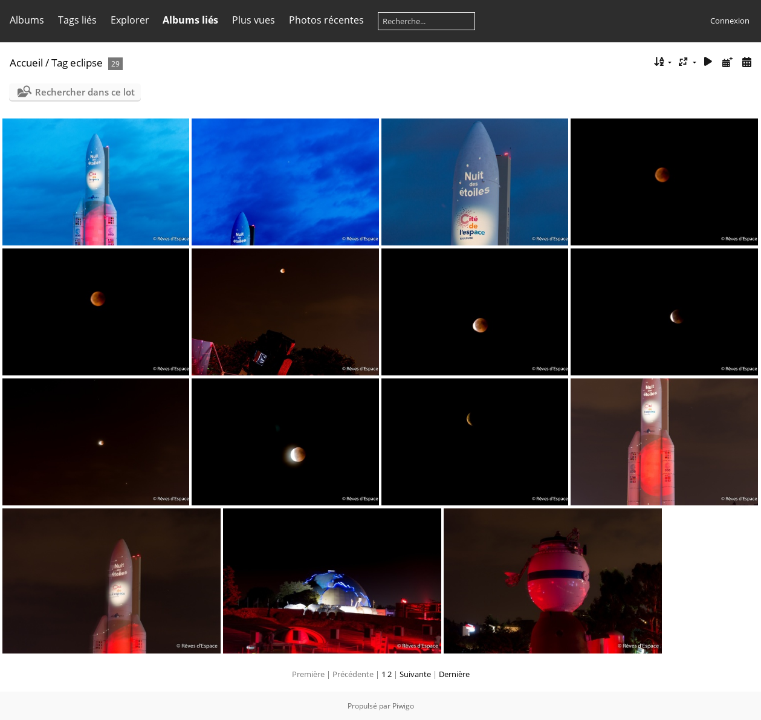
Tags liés (77, 20)
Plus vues (253, 20)
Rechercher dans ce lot (85, 92)
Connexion (730, 20)
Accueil (26, 63)
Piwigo (403, 706)
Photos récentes (326, 20)
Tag (59, 63)
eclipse (86, 63)
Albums (27, 20)
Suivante (415, 674)
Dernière (454, 674)
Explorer (130, 20)
